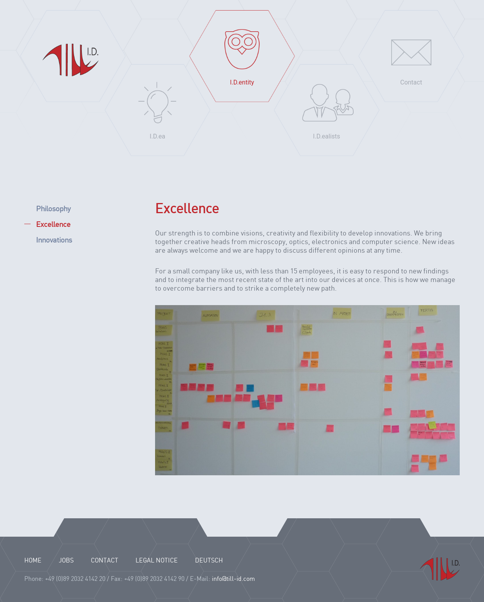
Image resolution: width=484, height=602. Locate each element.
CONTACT (104, 560)
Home (73, 56)
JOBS (66, 560)
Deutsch (209, 560)
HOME (33, 560)
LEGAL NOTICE (156, 560)
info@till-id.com (233, 579)
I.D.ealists (326, 136)
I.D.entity (242, 82)
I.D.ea (157, 136)
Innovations (54, 239)
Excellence (53, 224)
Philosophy (53, 208)
